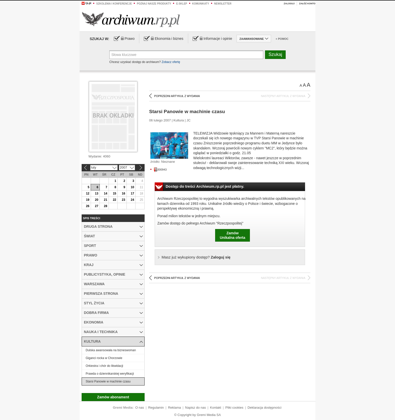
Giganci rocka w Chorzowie (104, 358)
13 (96, 193)
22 (114, 200)
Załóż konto (307, 3)
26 (87, 206)
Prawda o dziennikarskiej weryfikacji (110, 373)
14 (105, 193)
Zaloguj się (196, 257)
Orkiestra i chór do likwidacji (104, 366)
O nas (139, 407)
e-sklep (181, 3)
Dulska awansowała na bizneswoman (111, 350)
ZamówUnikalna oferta (232, 235)
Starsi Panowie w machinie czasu (108, 381)
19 (87, 200)
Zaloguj (289, 3)
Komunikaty (200, 3)
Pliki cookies (234, 407)
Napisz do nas (195, 407)
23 (123, 200)
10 (132, 187)
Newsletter (223, 3)
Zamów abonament (113, 397)
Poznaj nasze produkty (154, 3)
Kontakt (215, 407)
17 (132, 193)
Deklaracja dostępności (264, 407)
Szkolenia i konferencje (114, 3)
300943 (160, 169)
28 (105, 206)
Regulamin (156, 407)
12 (87, 193)
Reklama (174, 407)
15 (114, 193)
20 (96, 200)
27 (96, 206)
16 (123, 193)
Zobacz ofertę (170, 62)
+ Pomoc (282, 38)
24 (132, 200)
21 (105, 200)
